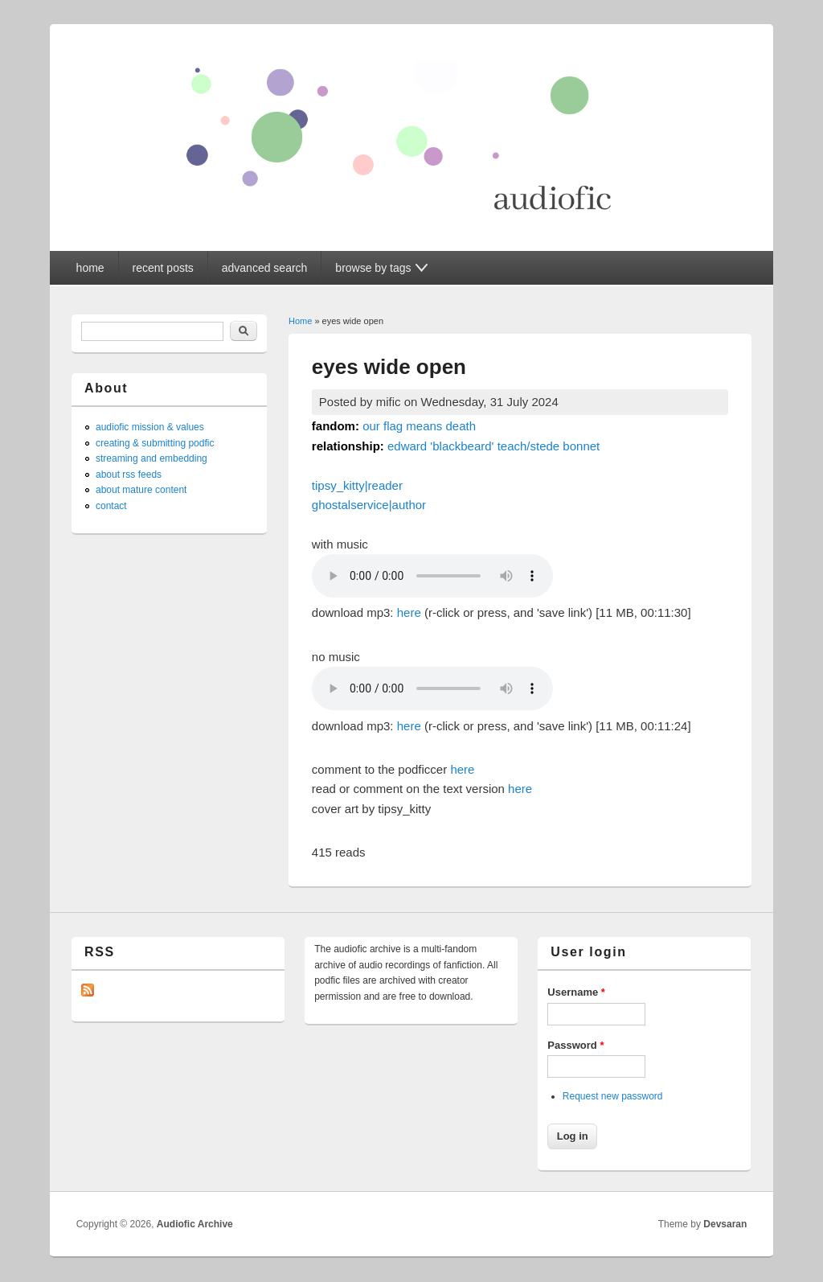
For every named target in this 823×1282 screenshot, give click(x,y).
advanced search (265, 267)
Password (575, 1045)
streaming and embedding (151, 458)
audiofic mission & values (150, 427)
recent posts (163, 267)
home (90, 267)
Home (300, 321)
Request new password (613, 1096)
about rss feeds (129, 474)
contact (111, 506)
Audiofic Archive (195, 1224)
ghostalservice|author (369, 505)
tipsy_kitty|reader (357, 485)
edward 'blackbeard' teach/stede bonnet (493, 446)
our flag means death (419, 426)
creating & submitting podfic (155, 443)
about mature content (141, 489)
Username (576, 992)
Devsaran (725, 1224)
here (409, 612)
